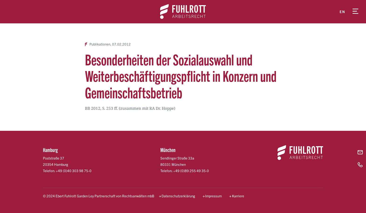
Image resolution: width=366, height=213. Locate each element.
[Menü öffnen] (355, 12)
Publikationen (99, 44)
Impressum (213, 196)
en (342, 11)
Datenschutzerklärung (178, 196)
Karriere (238, 196)
